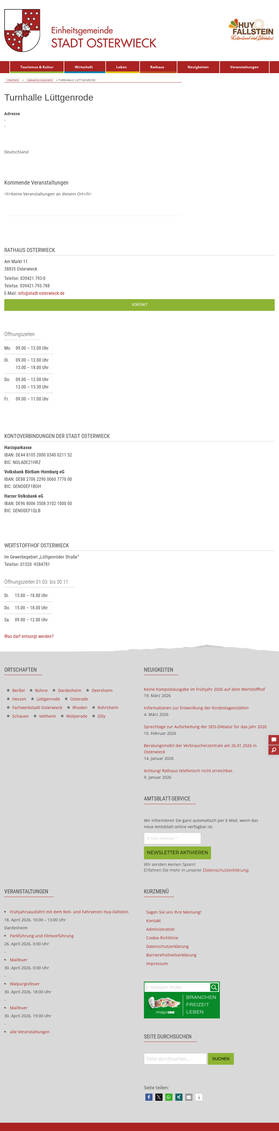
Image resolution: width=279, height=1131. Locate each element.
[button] (148, 1096)
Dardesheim (66, 690)
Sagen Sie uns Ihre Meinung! (173, 911)
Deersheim (99, 690)
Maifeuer (18, 959)
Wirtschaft (84, 67)
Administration (160, 928)
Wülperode (74, 716)
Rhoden (77, 707)
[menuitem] (36, 67)
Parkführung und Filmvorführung (42, 935)
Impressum (157, 962)
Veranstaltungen (244, 67)
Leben (121, 67)
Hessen (16, 699)
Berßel (16, 690)
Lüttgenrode (45, 699)
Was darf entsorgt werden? (29, 636)
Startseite (12, 80)
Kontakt (139, 304)
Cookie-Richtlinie (162, 937)
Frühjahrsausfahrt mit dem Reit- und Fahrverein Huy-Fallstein (69, 911)
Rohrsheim (105, 707)
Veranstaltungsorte (39, 80)
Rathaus (157, 67)
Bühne (38, 690)
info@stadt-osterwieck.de (41, 293)
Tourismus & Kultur (36, 67)
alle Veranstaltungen (30, 1031)
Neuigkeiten (198, 67)
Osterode (76, 699)
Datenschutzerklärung (225, 869)
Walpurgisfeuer (25, 983)
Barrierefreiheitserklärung (171, 954)
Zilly (98, 716)
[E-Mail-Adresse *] (172, 838)
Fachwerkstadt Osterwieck (34, 707)
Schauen (18, 716)
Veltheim (44, 716)
